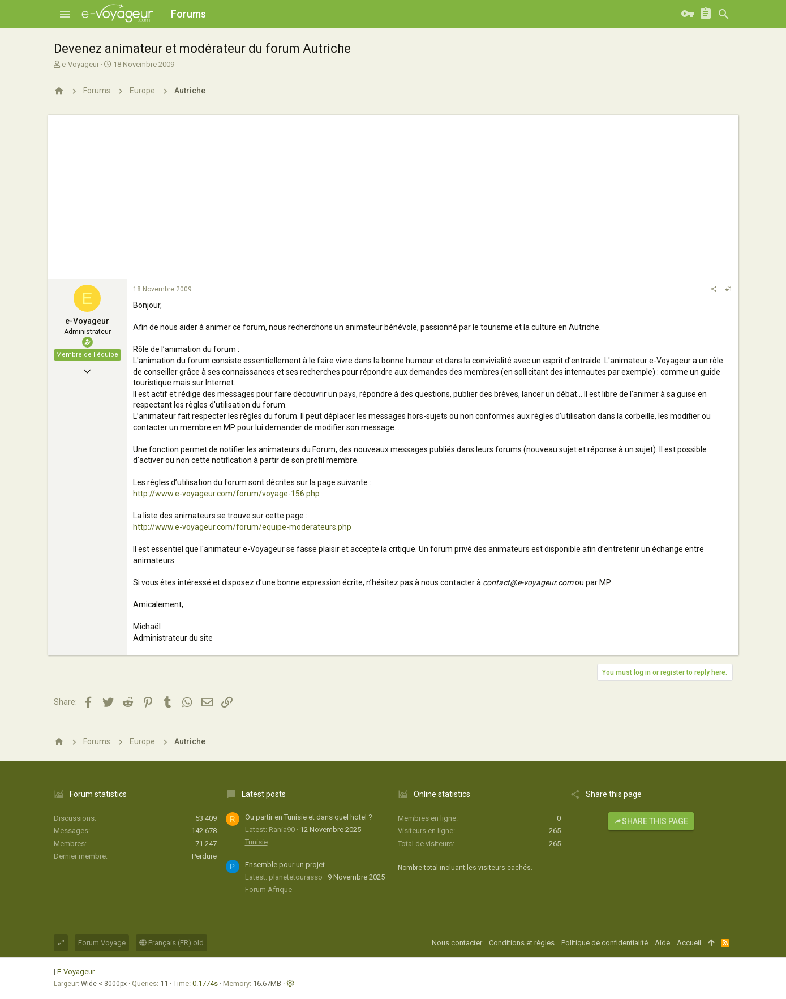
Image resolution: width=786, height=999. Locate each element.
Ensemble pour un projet (285, 864)
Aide (662, 942)
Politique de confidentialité (604, 942)
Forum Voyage (102, 942)
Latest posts (264, 794)
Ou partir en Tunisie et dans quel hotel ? (308, 817)
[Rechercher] (724, 14)
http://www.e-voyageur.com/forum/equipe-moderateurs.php (242, 526)
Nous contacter (457, 942)
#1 (729, 289)
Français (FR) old (171, 942)
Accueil (689, 942)
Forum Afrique (268, 889)
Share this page (651, 821)
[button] (65, 14)
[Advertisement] (393, 194)
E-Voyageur (76, 971)
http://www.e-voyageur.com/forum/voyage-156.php (226, 493)
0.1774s (205, 983)
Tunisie (256, 842)
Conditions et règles (522, 942)
